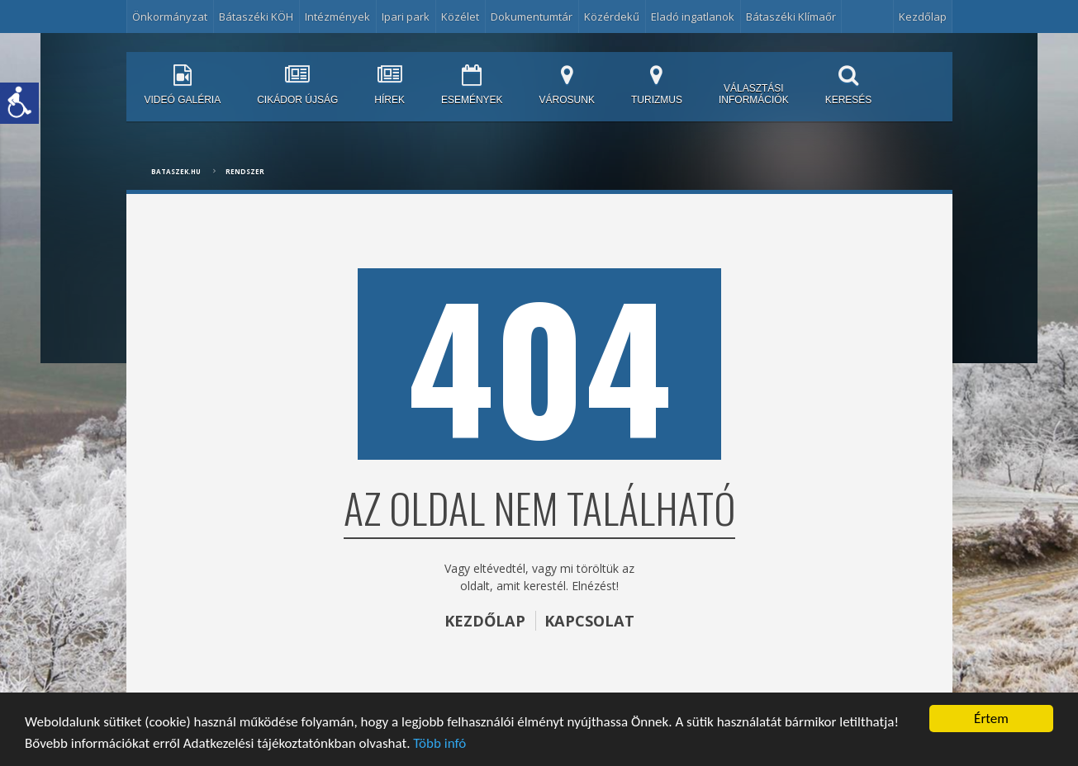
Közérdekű (611, 16)
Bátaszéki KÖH (256, 16)
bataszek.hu (176, 171)
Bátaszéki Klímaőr (791, 16)
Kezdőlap (923, 16)
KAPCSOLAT (589, 621)
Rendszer (245, 171)
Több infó (439, 743)
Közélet (460, 16)
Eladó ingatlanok (692, 16)
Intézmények (337, 16)
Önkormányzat (169, 16)
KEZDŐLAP (484, 621)
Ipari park (406, 16)
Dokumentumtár (531, 16)
